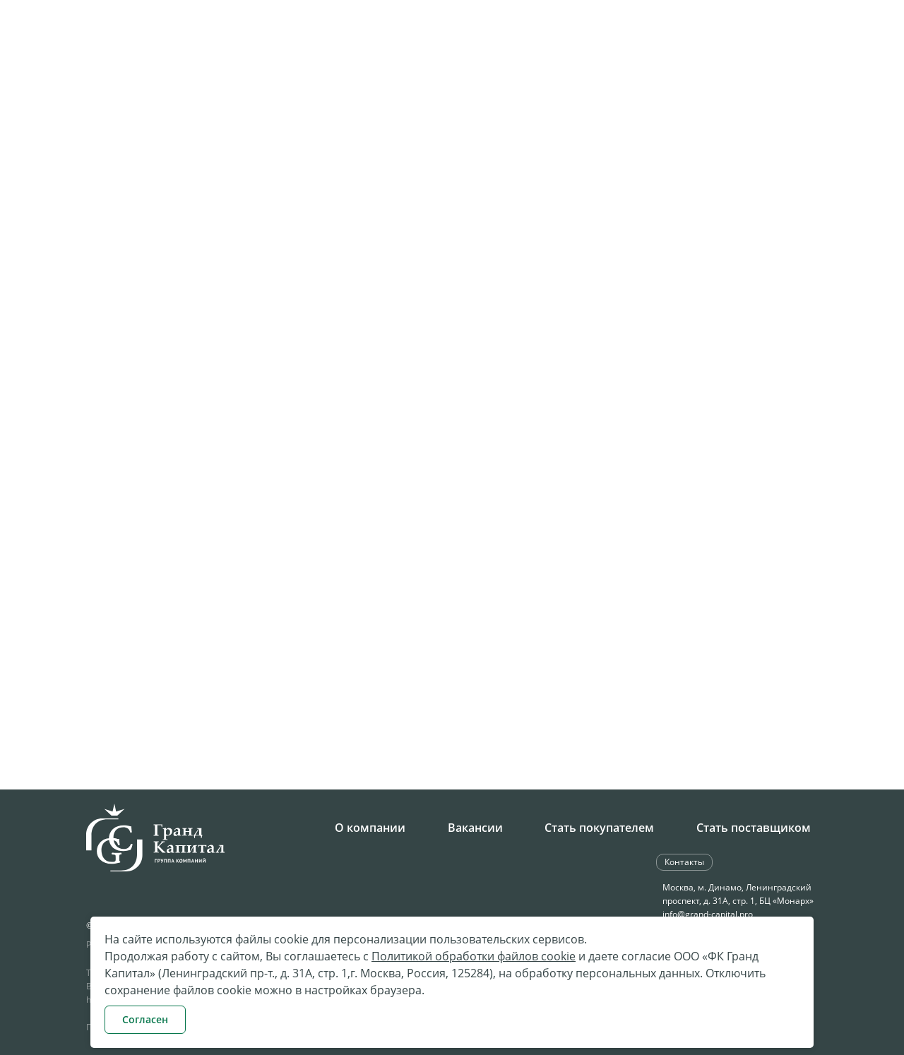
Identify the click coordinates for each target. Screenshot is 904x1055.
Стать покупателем (599, 827)
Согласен (145, 1019)
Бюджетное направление (644, 81)
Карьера (400, 81)
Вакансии (475, 827)
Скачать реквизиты (301, 696)
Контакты (835, 81)
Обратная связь (716, 36)
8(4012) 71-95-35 (140, 671)
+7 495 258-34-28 (345, 37)
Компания (334, 81)
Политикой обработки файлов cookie (473, 956)
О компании (370, 827)
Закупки (462, 81)
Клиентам (765, 81)
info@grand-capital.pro (707, 914)
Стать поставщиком (753, 827)
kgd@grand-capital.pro (157, 695)
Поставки (526, 81)
